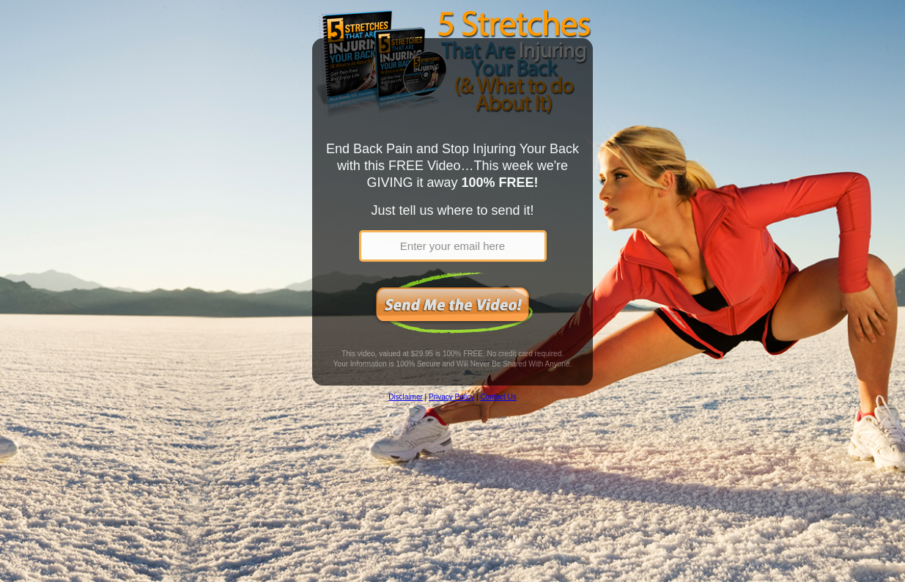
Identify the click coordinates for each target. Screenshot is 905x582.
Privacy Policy (451, 397)
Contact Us (498, 397)
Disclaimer (405, 397)
